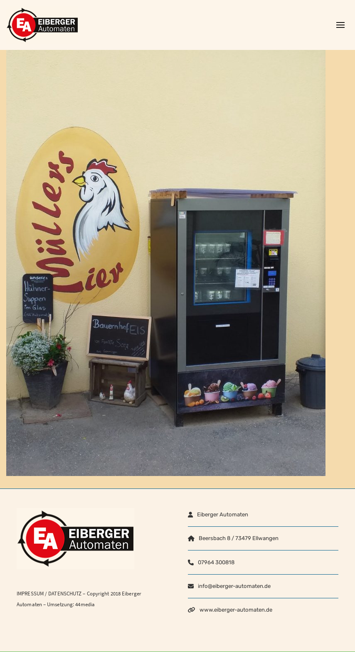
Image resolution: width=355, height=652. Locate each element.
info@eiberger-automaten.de (234, 586)
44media (85, 604)
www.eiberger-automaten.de (236, 610)
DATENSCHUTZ (64, 593)
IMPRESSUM (30, 593)
